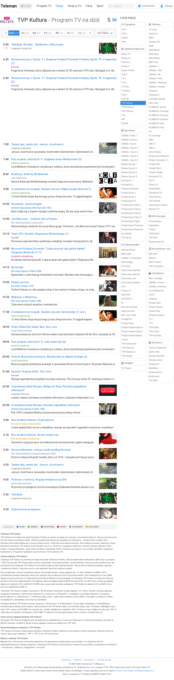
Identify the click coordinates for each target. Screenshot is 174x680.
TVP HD (125, 99)
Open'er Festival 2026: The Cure (31, 371)
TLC (151, 319)
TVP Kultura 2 (128, 107)
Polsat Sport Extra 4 (131, 217)
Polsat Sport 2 (128, 196)
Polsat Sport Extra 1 (131, 205)
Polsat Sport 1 (128, 192)
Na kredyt (17, 267)
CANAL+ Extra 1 (129, 135)
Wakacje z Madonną (24, 297)
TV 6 (123, 82)
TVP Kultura (127, 103)
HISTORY (125, 294)
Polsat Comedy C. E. (159, 160)
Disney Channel (156, 356)
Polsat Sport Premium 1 (133, 225)
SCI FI (152, 180)
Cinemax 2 (154, 94)
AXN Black (154, 50)
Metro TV (126, 54)
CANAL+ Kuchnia (157, 286)
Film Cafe (153, 103)
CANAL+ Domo (156, 282)
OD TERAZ (103, 33)
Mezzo (152, 258)
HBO (151, 139)
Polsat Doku (127, 323)
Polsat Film (154, 164)
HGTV (152, 294)
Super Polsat (127, 70)
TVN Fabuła (155, 196)
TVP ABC (153, 380)
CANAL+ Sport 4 (129, 156)
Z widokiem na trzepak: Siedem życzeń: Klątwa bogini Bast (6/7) (51, 189)
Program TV (44, 6)
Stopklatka (154, 188)
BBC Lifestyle (155, 278)
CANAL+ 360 (155, 70)
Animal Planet (128, 249)
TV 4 (123, 78)
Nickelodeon (155, 372)
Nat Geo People (129, 307)
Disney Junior (156, 360)
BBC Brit (153, 254)
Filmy (89, 6)
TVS (123, 115)
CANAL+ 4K (155, 74)
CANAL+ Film (155, 78)
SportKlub (126, 233)
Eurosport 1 (127, 180)
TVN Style (154, 327)
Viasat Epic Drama (158, 205)
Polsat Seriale (156, 172)
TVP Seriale (154, 201)
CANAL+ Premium (158, 82)
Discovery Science (130, 282)
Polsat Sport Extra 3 (131, 213)
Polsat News (155, 221)
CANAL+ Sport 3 (129, 152)
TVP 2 (124, 33)
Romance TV (155, 176)
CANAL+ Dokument (131, 258)
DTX (123, 286)
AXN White (154, 58)
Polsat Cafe (155, 303)
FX (150, 131)
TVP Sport (126, 237)
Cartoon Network (157, 347)
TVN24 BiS (154, 233)
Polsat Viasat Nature (131, 335)
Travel (124, 339)
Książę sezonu (20, 282)
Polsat (124, 37)
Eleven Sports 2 (129, 168)
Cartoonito (154, 351)
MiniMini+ (154, 368)
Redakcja (66, 660)
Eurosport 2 (127, 184)
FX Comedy (155, 135)
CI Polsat (125, 266)
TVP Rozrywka (156, 266)
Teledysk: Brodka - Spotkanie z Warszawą (37, 44)
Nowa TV (126, 58)
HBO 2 (152, 143)
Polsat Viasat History (131, 331)
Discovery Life (128, 278)
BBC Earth (126, 254)
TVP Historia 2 (128, 351)
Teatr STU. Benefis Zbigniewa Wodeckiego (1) (40, 233)
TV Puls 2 (126, 90)
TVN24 (152, 229)
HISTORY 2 (126, 298)
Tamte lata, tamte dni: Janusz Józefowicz (37, 144)
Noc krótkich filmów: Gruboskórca (32, 420)
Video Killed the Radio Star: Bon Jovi (34, 326)
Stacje (59, 6)
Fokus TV (126, 290)
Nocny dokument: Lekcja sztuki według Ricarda (41, 449)
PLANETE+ (126, 319)
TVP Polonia (127, 111)
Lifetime (153, 298)
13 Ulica (153, 29)
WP (123, 119)
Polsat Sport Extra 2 (131, 209)
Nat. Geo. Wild (128, 315)
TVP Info (153, 237)
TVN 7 (124, 94)
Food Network (156, 290)
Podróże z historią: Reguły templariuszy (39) (39, 479)
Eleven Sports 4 (129, 176)
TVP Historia (127, 347)
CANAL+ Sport (128, 143)
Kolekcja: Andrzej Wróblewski (29, 174)
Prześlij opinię (104, 660)
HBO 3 (152, 147)
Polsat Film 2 (155, 168)
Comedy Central (157, 99)
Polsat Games (156, 307)
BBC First (153, 62)
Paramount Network (159, 156)
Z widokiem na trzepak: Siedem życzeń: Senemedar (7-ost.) (48, 312)
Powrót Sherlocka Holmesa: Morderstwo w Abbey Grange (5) (49, 356)
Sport (100, 6)
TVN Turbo (154, 331)
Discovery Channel (130, 270)
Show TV (153, 184)
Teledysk (16, 494)
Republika (154, 225)
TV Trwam (126, 368)
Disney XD (154, 364)
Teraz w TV (74, 6)
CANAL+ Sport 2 (129, 147)
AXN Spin (154, 54)
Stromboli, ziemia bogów (26, 204)
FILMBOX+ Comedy (159, 111)
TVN (123, 41)
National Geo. (128, 311)
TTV (151, 323)
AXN (151, 46)
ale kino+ (153, 33)
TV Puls (125, 86)
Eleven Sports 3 (129, 172)
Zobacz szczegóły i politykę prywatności (135, 671)
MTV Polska (155, 262)
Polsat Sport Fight (130, 221)
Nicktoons (154, 376)
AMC (151, 37)
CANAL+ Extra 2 (129, 139)
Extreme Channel (129, 188)
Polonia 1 (126, 62)
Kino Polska (155, 152)
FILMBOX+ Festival (158, 119)
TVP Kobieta (155, 335)
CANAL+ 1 (154, 66)
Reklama (78, 660)
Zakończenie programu (26, 509)
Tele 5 (124, 74)
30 (114, 20)
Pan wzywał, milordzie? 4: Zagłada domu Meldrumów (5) (46, 159)
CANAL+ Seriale (157, 86)
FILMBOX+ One (156, 127)
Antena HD (154, 41)
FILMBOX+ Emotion (159, 115)
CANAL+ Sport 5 (129, 160)
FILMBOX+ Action (158, 107)
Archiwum (89, 660)
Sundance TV (155, 192)
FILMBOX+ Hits (156, 123)
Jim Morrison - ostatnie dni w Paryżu (34, 218)
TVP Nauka (126, 356)
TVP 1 (124, 29)
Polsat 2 (125, 66)
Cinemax (153, 90)
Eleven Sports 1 (129, 164)
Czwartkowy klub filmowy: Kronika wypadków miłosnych (45, 405)
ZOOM (124, 123)
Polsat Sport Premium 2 (133, 229)
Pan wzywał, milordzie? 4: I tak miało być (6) (38, 341)
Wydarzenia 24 (156, 241)
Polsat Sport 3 (128, 201)
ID (122, 303)
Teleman (9, 6)
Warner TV (154, 209)
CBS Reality (127, 262)
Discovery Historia (130, 274)
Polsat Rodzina (156, 315)
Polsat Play (154, 311)
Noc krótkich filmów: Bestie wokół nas (35, 434)
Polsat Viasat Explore (132, 327)
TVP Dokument (128, 343)
